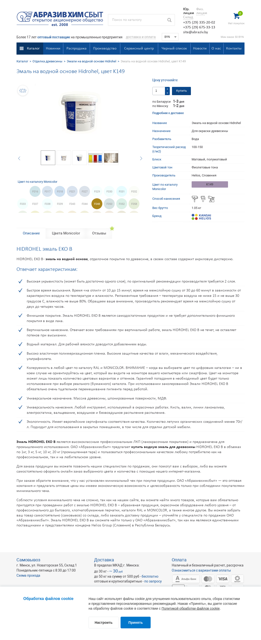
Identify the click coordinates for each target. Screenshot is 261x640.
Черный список (174, 48)
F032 (134, 191)
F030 (109, 191)
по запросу (153, 581)
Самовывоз (28, 559)
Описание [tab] (31, 233)
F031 (122, 191)
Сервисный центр (139, 48)
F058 (134, 204)
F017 (47, 191)
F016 (35, 191)
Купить (181, 91)
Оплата (179, 559)
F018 (60, 191)
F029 (97, 191)
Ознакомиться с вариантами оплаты (201, 570)
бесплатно (150, 576)
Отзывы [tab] (99, 233)
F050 (109, 204)
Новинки (53, 48)
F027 (85, 191)
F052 (122, 204)
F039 (60, 204)
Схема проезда (28, 575)
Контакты (234, 48)
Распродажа (76, 48)
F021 (72, 191)
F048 (97, 204)
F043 (72, 204)
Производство (104, 48)
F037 (35, 204)
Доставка (104, 559)
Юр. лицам (187, 11)
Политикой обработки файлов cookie (191, 608)
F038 (47, 204)
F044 (85, 204)
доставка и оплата (141, 37)
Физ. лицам (200, 11)
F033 (23, 204)
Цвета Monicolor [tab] (66, 233)
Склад (188, 17)
